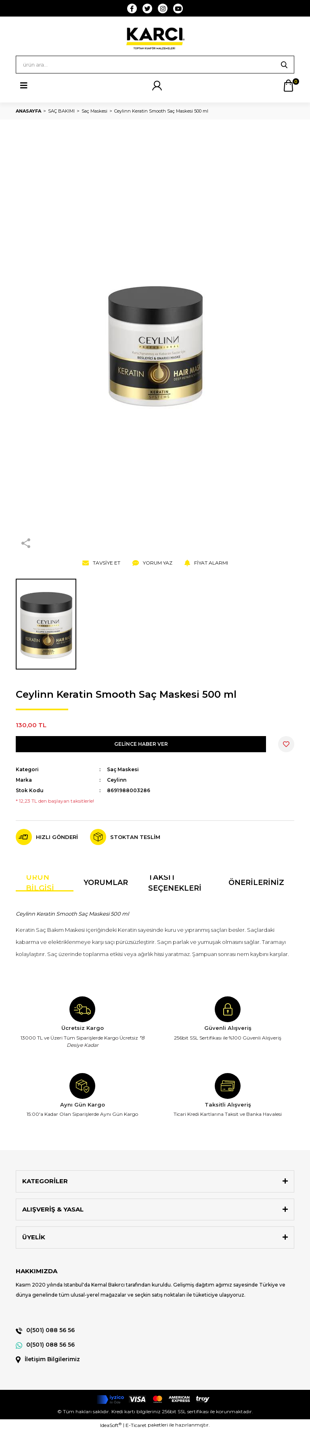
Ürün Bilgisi (40, 883)
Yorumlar (106, 882)
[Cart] (288, 86)
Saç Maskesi (123, 769)
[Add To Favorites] (286, 744)
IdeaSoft (110, 1425)
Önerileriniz (256, 882)
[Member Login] (157, 86)
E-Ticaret (136, 1425)
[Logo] (155, 38)
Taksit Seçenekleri (174, 883)
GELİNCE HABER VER (141, 744)
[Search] (155, 64)
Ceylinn (116, 780)
